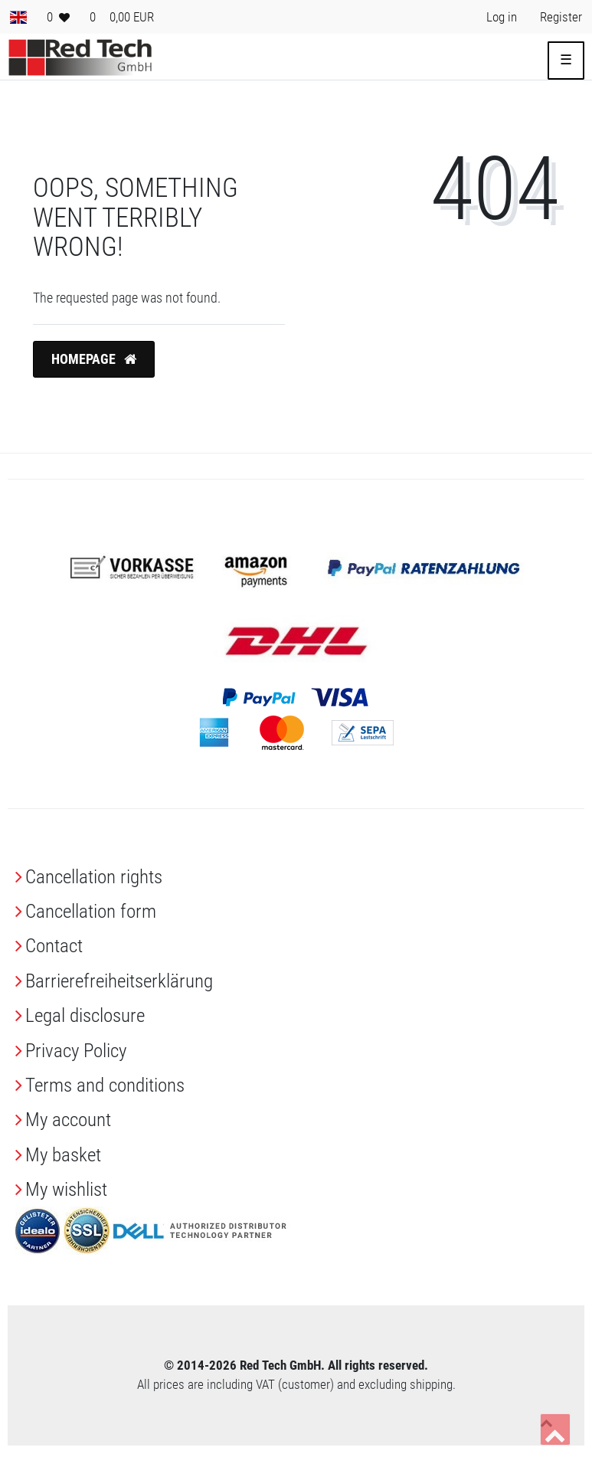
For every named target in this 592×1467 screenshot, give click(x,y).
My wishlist (66, 1189)
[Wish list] (58, 17)
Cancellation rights (93, 877)
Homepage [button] (93, 359)
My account (68, 1119)
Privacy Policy (75, 1051)
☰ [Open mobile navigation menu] (566, 59)
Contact (54, 946)
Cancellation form (90, 911)
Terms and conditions (105, 1085)
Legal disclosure (85, 1015)
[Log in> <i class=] (501, 17)
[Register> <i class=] (561, 17)
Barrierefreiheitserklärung (119, 981)
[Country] (18, 17)
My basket (63, 1155)
